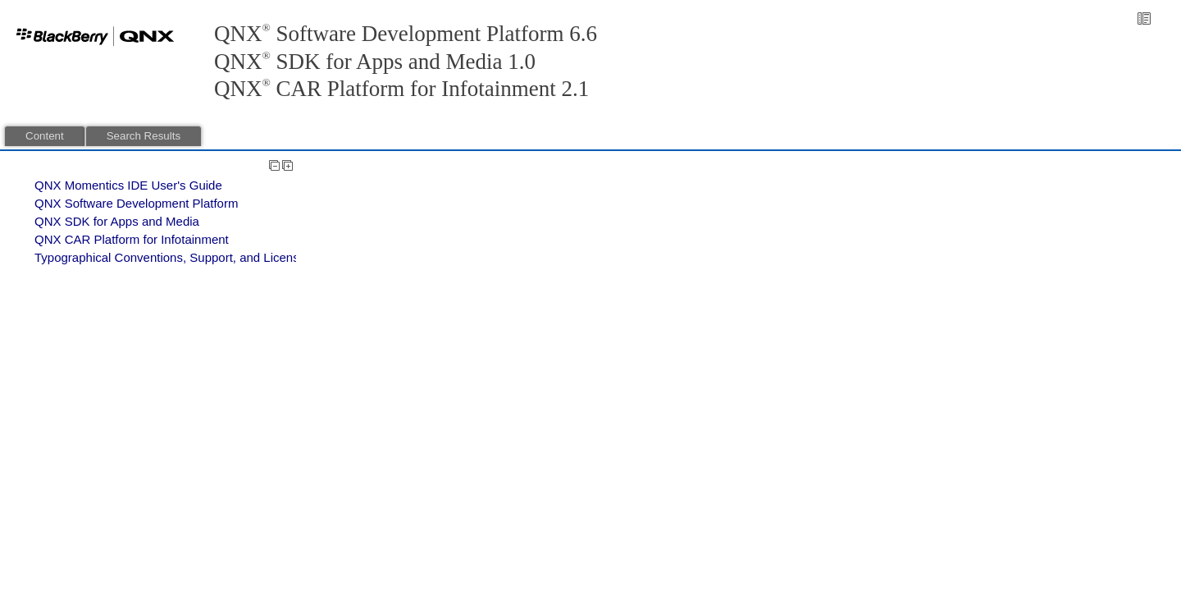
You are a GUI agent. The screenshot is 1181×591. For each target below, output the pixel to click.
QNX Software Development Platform (136, 203)
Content (44, 136)
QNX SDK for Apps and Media (116, 221)
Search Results (143, 136)
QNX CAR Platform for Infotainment (131, 239)
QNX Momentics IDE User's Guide (128, 185)
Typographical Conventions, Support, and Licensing (175, 257)
